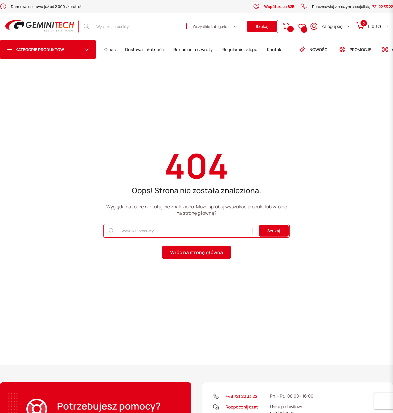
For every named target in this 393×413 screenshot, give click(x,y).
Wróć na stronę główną (196, 252)
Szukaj (262, 26)
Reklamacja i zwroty (193, 49)
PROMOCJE (355, 49)
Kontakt (275, 49)
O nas (110, 49)
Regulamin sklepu (239, 49)
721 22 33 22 (382, 6)
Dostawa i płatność (144, 49)
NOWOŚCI (314, 49)
